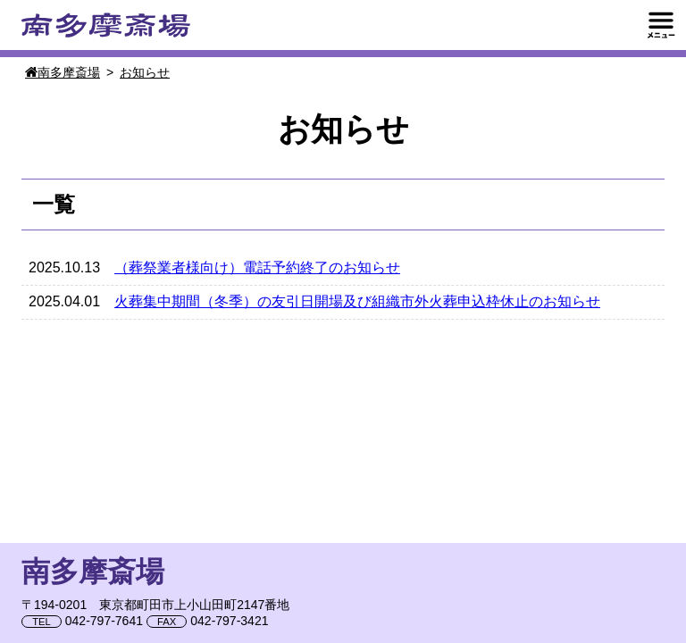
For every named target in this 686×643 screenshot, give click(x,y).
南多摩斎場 (105, 25)
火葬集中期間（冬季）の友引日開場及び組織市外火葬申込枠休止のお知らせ (357, 301)
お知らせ (145, 72)
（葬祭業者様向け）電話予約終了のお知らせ (257, 267)
